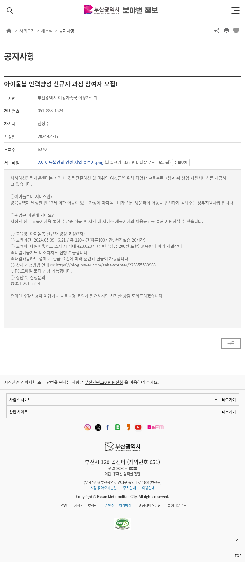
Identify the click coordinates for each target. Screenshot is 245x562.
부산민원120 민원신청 (104, 382)
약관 (64, 505)
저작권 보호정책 (85, 505)
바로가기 (229, 400)
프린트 (226, 30)
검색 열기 (10, 10)
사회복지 (27, 30)
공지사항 (66, 30)
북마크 (236, 30)
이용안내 (148, 488)
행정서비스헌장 (149, 505)
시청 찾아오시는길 (103, 488)
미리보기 (180, 162)
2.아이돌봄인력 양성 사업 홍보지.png (70, 162)
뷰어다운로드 (177, 505)
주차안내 (129, 488)
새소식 (47, 30)
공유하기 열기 (217, 30)
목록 (230, 343)
